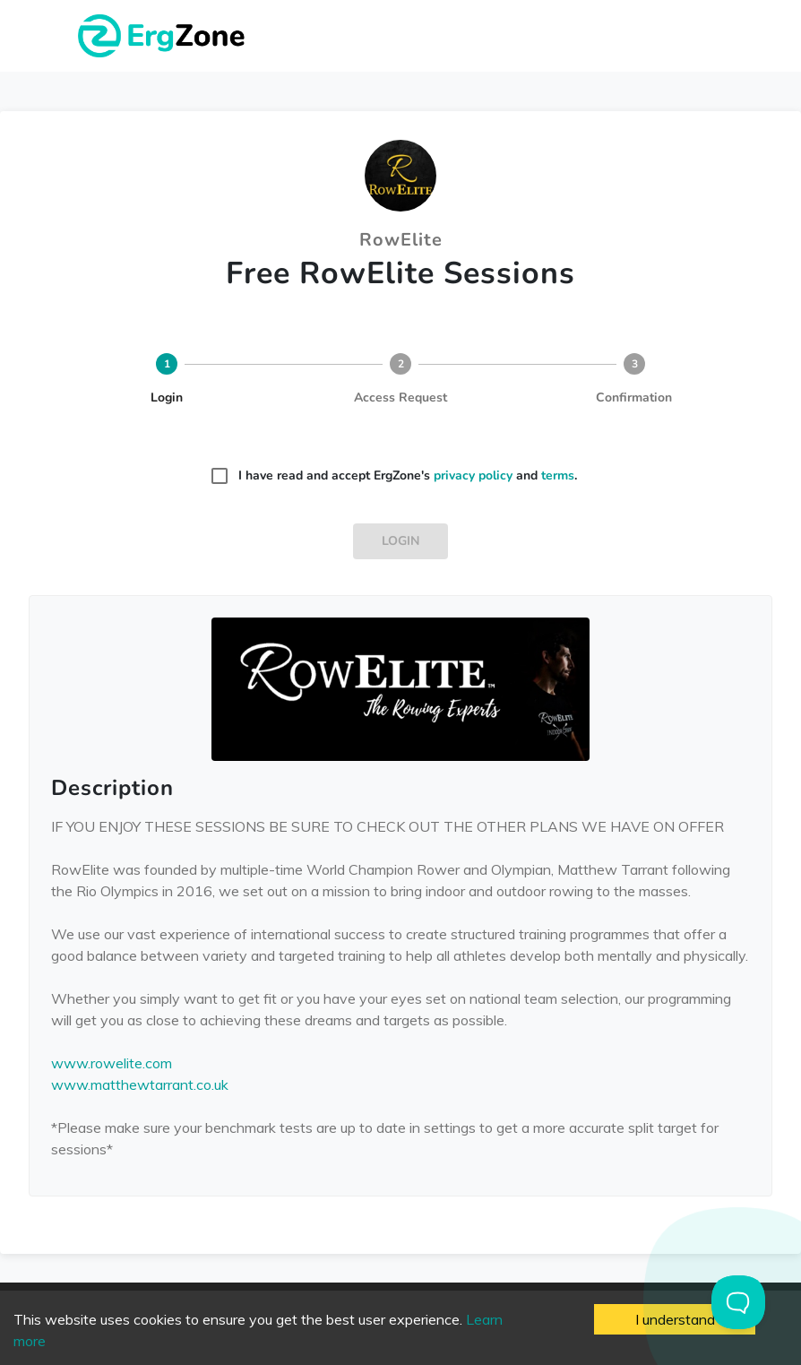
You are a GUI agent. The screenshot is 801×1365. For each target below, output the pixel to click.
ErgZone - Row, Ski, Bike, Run (164, 36)
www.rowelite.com (111, 1063)
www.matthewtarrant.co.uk (139, 1084)
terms (557, 475)
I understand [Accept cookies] (675, 1319)
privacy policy (473, 475)
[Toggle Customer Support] (738, 1302)
